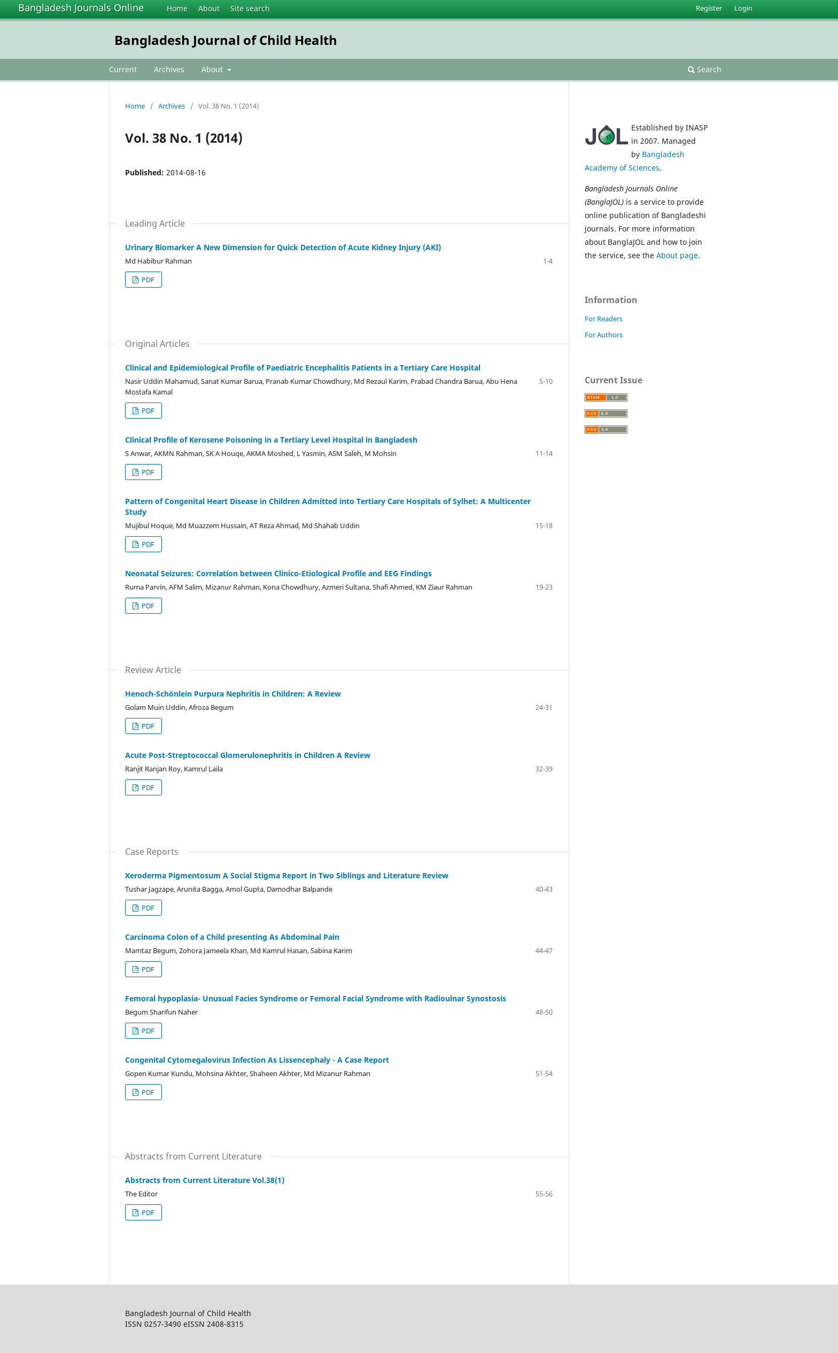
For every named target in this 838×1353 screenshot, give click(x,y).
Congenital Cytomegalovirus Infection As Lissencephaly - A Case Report (257, 1060)
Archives (169, 69)
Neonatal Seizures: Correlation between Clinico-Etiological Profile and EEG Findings (278, 573)
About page (677, 255)
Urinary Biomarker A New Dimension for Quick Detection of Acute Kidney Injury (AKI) (283, 247)
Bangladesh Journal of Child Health (225, 40)
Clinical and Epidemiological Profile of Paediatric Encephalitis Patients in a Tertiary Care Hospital (302, 367)
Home (177, 8)
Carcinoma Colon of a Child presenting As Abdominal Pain (232, 937)
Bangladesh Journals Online (81, 7)
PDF (147, 279)
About (209, 8)
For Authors (604, 334)
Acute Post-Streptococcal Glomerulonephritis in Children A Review (247, 755)
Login (743, 8)
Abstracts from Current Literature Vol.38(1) (204, 1180)
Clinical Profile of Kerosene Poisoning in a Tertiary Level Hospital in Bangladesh (271, 440)
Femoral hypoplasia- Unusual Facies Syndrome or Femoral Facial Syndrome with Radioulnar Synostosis (315, 998)
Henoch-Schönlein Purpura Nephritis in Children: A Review (233, 694)
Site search (250, 8)
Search (704, 69)
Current (123, 69)
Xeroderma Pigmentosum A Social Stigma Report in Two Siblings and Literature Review (286, 875)
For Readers (604, 318)
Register (709, 8)
